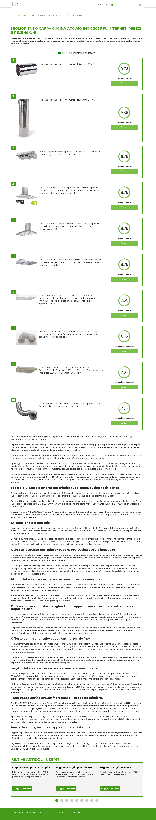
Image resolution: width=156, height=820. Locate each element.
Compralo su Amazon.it (124, 78)
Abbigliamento (113, 4)
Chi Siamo (18, 812)
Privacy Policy (46, 812)
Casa (127, 4)
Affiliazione (31, 812)
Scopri (124, 83)
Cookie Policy (61, 812)
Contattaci (75, 812)
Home (101, 4)
